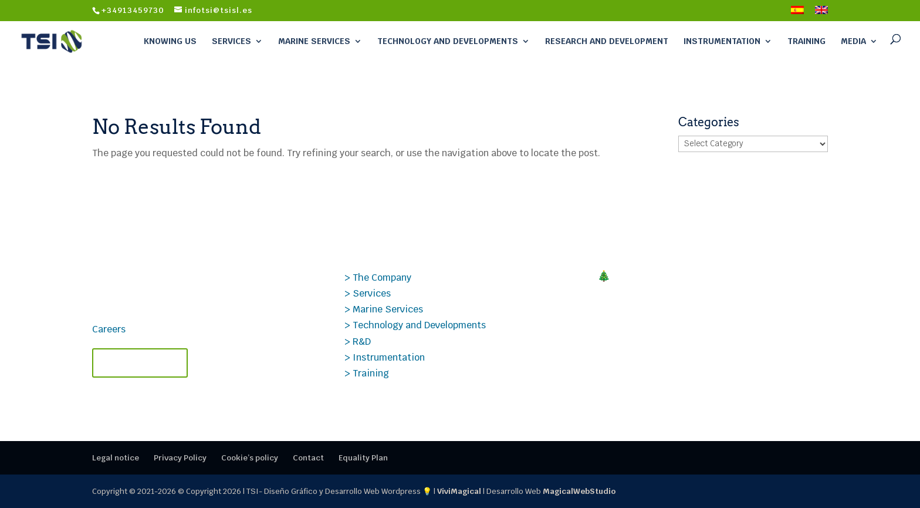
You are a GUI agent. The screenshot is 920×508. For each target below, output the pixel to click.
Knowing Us (170, 41)
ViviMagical (459, 491)
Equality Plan (363, 458)
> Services (367, 293)
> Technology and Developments (415, 325)
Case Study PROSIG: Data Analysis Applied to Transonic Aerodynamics (707, 355)
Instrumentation (722, 41)
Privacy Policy (180, 458)
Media (853, 41)
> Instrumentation (384, 357)
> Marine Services (383, 309)
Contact (308, 458)
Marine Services (314, 41)
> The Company (377, 277)
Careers (109, 329)
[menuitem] (797, 13)
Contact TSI (140, 363)
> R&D (357, 341)
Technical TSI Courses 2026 (669, 318)
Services (231, 41)
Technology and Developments (447, 41)
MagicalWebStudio (579, 491)
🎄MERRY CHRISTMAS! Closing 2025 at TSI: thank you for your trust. (701, 282)
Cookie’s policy (249, 458)
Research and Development (606, 41)
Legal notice (115, 458)
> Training (366, 373)
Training (806, 41)
